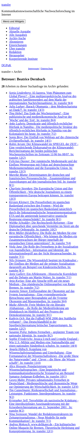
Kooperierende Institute (23, 58)
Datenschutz (47, 68)
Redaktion (15, 52)
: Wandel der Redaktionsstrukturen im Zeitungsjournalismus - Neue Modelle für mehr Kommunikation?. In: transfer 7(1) (41, 417)
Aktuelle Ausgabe (20, 31)
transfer (6, 4)
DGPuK (6, 65)
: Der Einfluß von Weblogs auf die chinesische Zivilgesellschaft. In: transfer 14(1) (44, 139)
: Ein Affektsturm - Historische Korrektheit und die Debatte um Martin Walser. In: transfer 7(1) (43, 275)
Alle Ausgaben (18, 34)
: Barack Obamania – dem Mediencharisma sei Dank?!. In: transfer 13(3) (43, 108)
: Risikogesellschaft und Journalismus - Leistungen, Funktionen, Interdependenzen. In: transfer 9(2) (43, 394)
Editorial (14, 28)
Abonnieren (16, 41)
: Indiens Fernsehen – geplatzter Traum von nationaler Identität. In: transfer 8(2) (44, 333)
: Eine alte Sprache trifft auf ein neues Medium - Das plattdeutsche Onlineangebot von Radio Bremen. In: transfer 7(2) (42, 284)
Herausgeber (16, 55)
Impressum (33, 68)
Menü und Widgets (13, 21)
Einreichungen (18, 45)
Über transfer (17, 48)
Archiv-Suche (17, 38)
